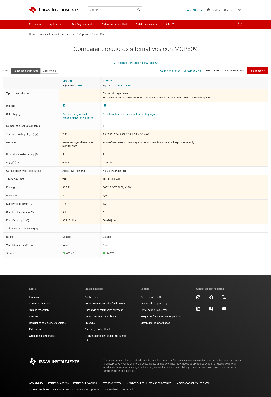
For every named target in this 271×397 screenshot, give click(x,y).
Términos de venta (111, 383)
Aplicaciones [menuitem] (56, 24)
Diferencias (49, 70)
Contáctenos (92, 297)
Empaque (90, 322)
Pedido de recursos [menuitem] (146, 24)
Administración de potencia (55, 34)
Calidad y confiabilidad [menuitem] (114, 24)
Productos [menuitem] (35, 24)
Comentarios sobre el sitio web (193, 383)
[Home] (54, 10)
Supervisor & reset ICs (91, 34)
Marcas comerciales (160, 383)
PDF (80, 85)
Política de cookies (58, 383)
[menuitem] (239, 24)
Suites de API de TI (151, 297)
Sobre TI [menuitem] (169, 24)
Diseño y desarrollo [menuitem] (82, 24)
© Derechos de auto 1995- (46, 389)
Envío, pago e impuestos (154, 310)
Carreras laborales (39, 303)
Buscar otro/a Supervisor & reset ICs (135, 62)
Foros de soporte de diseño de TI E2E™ (106, 303)
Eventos (33, 316)
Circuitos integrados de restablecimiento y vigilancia (131, 114)
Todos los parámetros (25, 70)
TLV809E (108, 81)
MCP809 (67, 81)
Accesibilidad (36, 383)
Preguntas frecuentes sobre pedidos (161, 316)
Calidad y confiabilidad (97, 329)
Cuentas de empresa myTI (155, 303)
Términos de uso (135, 383)
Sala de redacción (39, 310)
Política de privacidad (85, 383)
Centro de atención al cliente (100, 316)
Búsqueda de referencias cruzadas (104, 310)
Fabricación (35, 329)
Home (32, 34)
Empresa (34, 297)
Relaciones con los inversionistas (47, 322)
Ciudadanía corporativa (42, 335)
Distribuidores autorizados (155, 322)
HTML (128, 85)
